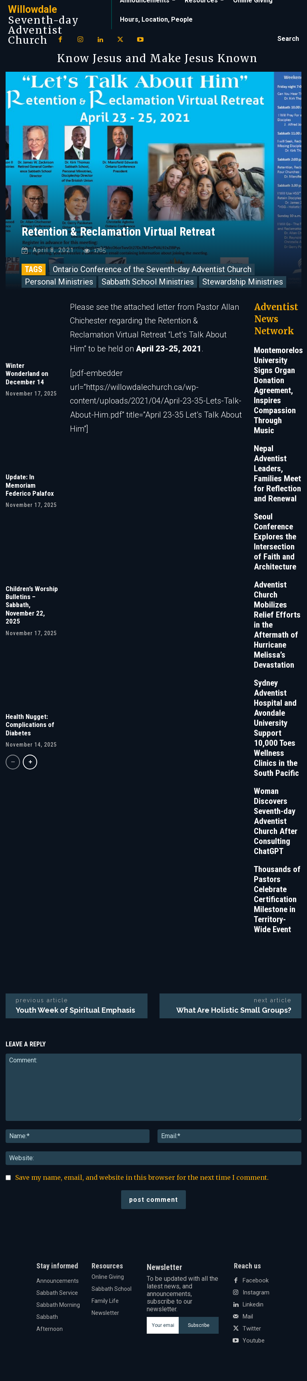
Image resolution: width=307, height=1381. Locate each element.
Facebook (255, 1283)
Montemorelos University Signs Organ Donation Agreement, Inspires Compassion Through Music (278, 392)
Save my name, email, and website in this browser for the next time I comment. (142, 1179)
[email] (162, 1327)
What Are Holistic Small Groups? (233, 1012)
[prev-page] (13, 764)
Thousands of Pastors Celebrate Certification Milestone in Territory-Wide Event (277, 901)
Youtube (253, 1343)
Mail (248, 1319)
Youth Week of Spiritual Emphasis (75, 1012)
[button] (288, 39)
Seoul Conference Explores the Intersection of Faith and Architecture (275, 543)
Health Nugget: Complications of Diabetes (30, 727)
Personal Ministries (59, 284)
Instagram (256, 1295)
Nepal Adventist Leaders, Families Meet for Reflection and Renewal (277, 475)
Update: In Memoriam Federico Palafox (30, 487)
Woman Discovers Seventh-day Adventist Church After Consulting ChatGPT (275, 823)
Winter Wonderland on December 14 (27, 375)
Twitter (252, 1331)
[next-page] (30, 764)
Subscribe (198, 1327)
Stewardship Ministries (242, 284)
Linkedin (253, 1307)
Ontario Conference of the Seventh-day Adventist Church (152, 271)
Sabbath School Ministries (148, 284)
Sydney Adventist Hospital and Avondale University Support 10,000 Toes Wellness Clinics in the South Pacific (276, 730)
